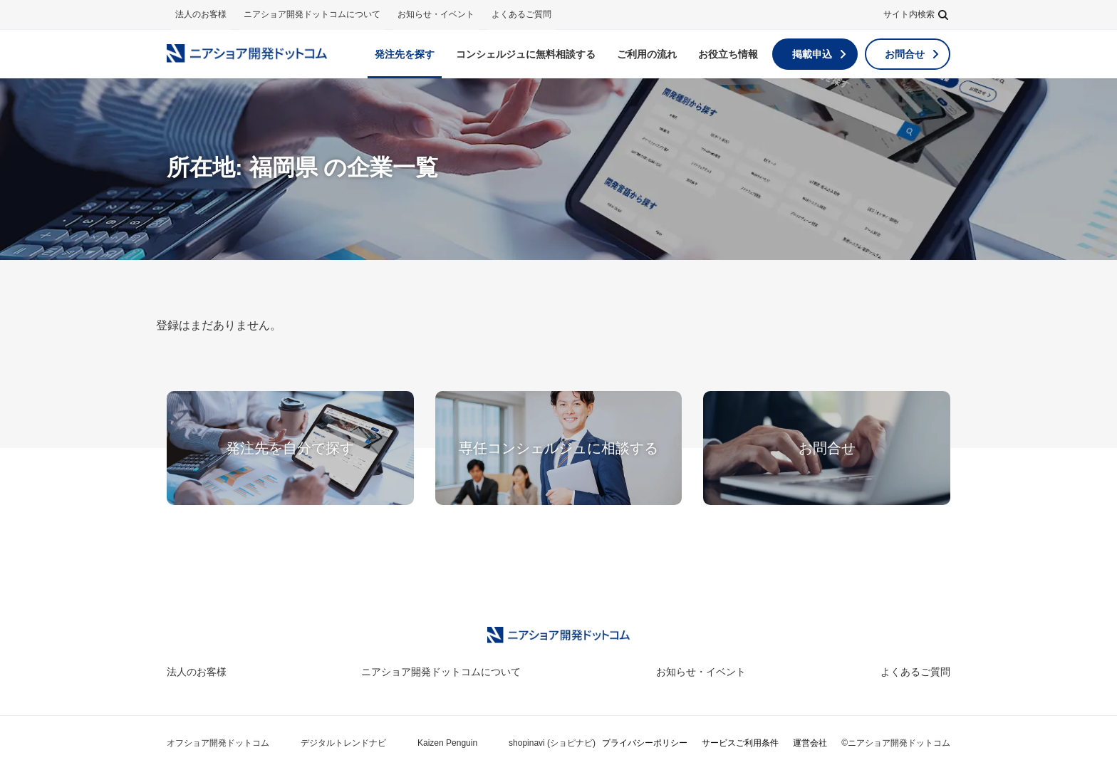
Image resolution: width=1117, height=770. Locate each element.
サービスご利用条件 (740, 743)
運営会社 (810, 743)
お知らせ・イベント (436, 14)
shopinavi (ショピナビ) (552, 743)
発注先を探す (405, 54)
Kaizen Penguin (447, 743)
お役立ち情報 (728, 54)
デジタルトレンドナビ (343, 743)
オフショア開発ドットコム (218, 743)
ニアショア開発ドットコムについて (312, 14)
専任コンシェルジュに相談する (558, 448)
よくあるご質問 (521, 14)
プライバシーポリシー (644, 743)
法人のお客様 (201, 14)
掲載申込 (812, 54)
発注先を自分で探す (290, 448)
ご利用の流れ (647, 54)
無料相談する (526, 54)
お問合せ (905, 54)
